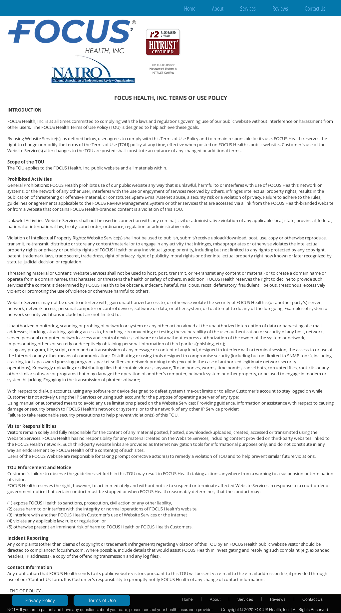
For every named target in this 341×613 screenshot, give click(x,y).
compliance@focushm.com (57, 550)
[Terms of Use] (102, 600)
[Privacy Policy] (40, 600)
